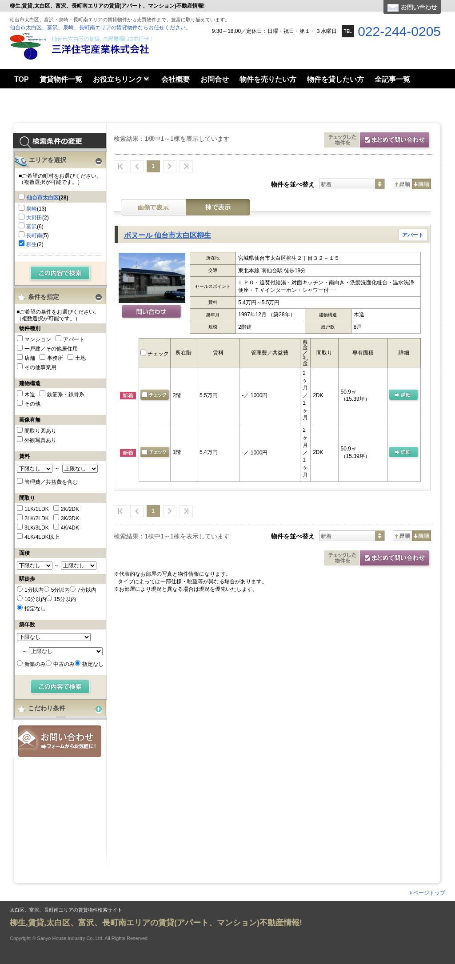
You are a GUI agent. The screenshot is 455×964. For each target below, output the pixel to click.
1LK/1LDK (36, 509)
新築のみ (35, 664)
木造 (29, 394)
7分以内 (86, 590)
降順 (421, 184)
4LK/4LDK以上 (42, 537)
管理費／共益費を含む (51, 482)
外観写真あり (40, 440)
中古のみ (64, 664)
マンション (37, 339)
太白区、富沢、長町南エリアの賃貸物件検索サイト (66, 910)
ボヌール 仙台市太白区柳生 (167, 235)
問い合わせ (151, 312)
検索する (60, 273)
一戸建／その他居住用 (51, 349)
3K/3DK (70, 518)
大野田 (34, 218)
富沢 (31, 226)
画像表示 (153, 207)
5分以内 (60, 590)
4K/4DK (70, 528)
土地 (80, 358)
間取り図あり (40, 431)
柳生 (31, 244)
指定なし (35, 608)
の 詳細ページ (404, 395)
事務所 (55, 358)
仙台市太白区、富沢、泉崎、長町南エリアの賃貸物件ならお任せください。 (100, 27)
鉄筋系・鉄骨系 (65, 394)
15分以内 (65, 599)
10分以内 (35, 599)
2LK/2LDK (36, 518)
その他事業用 (40, 367)
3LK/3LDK (36, 528)
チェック (154, 354)
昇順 (402, 184)
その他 (32, 404)
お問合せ (59, 741)
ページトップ (429, 893)
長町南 (34, 235)
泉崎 (31, 209)
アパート (73, 339)
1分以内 (34, 590)
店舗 (29, 358)
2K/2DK (70, 509)
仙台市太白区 (43, 198)
